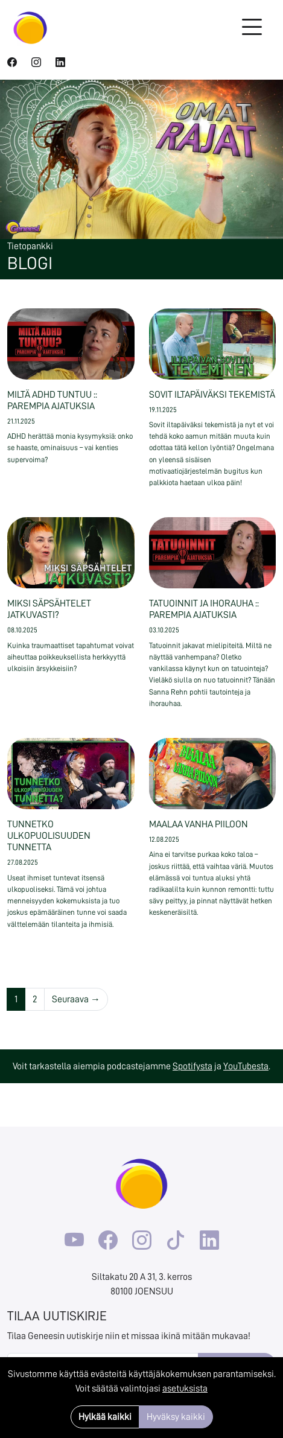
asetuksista (185, 1388)
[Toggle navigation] (251, 28)
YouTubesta (246, 1066)
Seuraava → (76, 999)
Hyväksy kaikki (176, 1417)
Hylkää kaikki (105, 1417)
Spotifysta (192, 1066)
